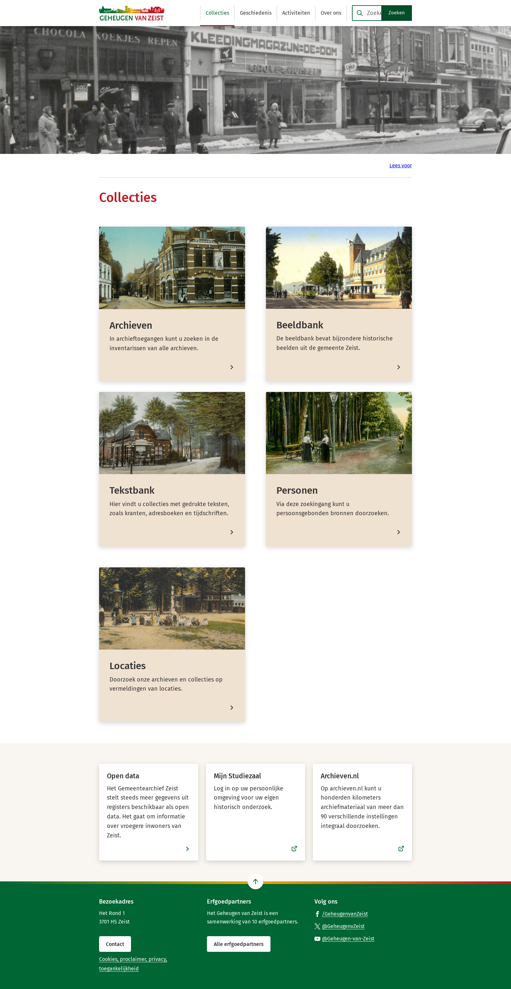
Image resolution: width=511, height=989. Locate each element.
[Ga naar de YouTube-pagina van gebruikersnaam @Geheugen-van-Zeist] (344, 938)
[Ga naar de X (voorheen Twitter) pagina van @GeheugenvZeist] (339, 926)
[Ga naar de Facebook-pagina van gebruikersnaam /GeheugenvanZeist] (341, 913)
